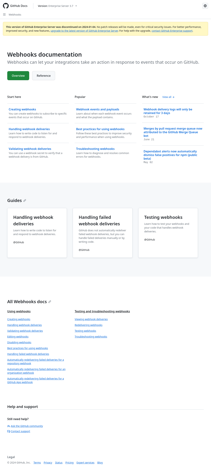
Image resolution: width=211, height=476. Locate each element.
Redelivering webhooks (88, 325)
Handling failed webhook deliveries (28, 354)
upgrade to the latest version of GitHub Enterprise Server (84, 30)
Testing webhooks (85, 330)
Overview (18, 76)
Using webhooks (19, 311)
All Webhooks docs (29, 301)
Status (59, 462)
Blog (100, 462)
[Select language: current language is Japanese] (205, 6)
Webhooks (15, 14)
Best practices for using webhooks (27, 348)
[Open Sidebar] (4, 14)
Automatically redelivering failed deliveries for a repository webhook (35, 361)
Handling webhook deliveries (24, 325)
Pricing (69, 462)
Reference (44, 76)
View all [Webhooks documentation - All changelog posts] (168, 97)
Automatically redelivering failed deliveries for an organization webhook (36, 370)
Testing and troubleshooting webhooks (102, 311)
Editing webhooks (17, 336)
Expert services (85, 462)
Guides (16, 200)
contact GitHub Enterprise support (172, 30)
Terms (37, 462)
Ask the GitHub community (25, 426)
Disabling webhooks (19, 342)
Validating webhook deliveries (25, 330)
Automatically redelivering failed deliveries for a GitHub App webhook (35, 380)
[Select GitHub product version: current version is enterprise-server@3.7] (57, 6)
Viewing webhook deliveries (91, 319)
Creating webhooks (18, 319)
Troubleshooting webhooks (91, 336)
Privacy (48, 462)
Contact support (18, 431)
